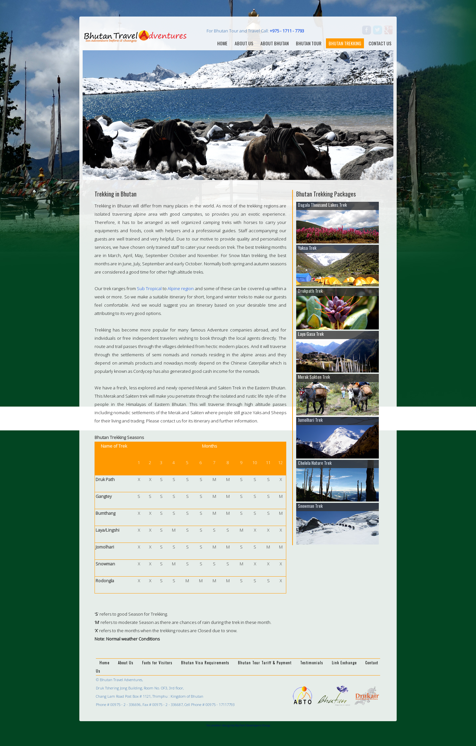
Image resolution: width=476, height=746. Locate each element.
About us (244, 43)
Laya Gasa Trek (311, 333)
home (222, 43)
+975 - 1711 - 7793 (287, 31)
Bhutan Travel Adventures (135, 36)
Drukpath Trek (310, 290)
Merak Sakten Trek (314, 376)
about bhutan (274, 43)
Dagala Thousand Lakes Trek (322, 204)
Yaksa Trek (307, 247)
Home (104, 662)
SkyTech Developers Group (252, 725)
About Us (126, 662)
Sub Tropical (149, 288)
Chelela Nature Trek (315, 462)
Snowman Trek (310, 505)
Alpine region (181, 288)
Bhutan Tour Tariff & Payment (265, 662)
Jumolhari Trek (310, 419)
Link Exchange (344, 662)
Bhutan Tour (308, 43)
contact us (380, 43)
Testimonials (311, 662)
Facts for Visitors (157, 662)
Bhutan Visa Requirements (205, 662)
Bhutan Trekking (345, 43)
